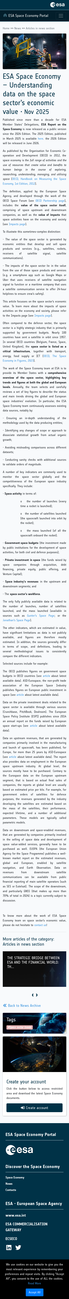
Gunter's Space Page (40, 615)
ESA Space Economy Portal (25, 15)
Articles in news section (40, 28)
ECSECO (11, 1239)
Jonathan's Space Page (16, 620)
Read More (34, 1283)
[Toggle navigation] (61, 15)
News (17, 28)
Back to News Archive (22, 1005)
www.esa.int (16, 1215)
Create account (34, 1108)
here (40, 138)
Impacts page (17, 224)
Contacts (11, 1190)
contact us (40, 925)
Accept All (34, 1292)
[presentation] (33, 995)
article (46, 676)
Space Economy (15, 1177)
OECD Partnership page (50, 200)
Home (6, 28)
